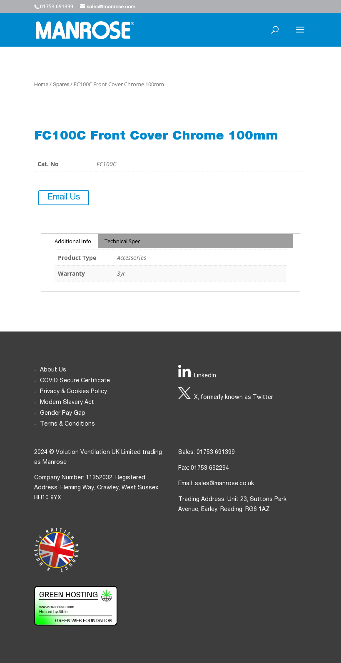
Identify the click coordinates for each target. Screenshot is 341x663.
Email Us (63, 198)
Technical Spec (122, 241)
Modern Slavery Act (67, 403)
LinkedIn (205, 376)
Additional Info (73, 241)
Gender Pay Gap (62, 413)
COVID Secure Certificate (75, 381)
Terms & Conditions (67, 424)
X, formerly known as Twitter (233, 398)
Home (41, 85)
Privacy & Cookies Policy (73, 392)
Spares (61, 85)
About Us (53, 370)
